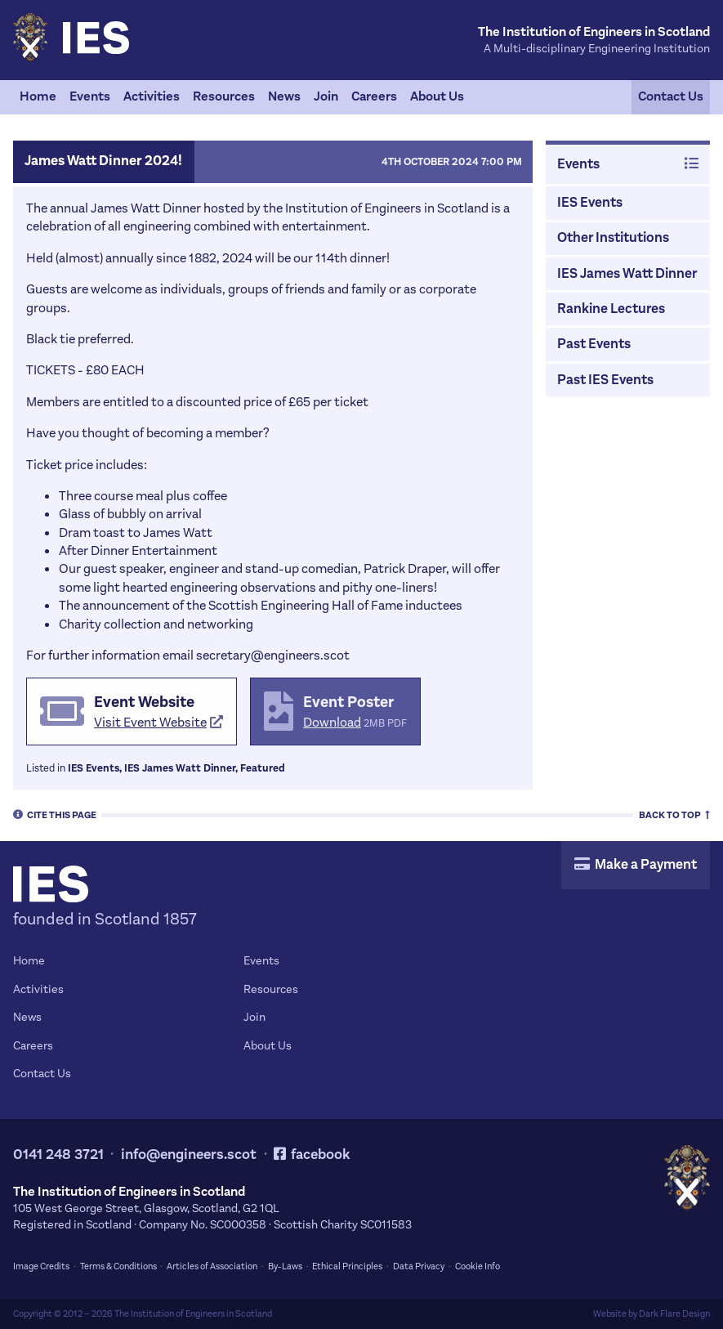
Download (332, 722)
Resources (224, 96)
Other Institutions (613, 238)
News (284, 96)
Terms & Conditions (118, 1266)
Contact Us (670, 96)
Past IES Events (605, 380)
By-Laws (285, 1266)
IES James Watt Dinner (627, 274)
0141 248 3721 (58, 1154)
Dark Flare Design (674, 1314)
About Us (437, 96)
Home (38, 96)
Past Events (594, 344)
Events (89, 96)
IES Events (590, 203)
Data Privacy (418, 1266)
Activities (151, 96)
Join (326, 96)
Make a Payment (635, 865)
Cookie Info (477, 1266)
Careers (374, 96)
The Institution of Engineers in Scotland (193, 1314)
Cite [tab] (54, 814)
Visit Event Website (158, 722)
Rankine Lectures (611, 309)
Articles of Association (212, 1266)
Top (674, 814)
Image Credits (41, 1266)
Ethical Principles (347, 1266)
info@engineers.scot (189, 1154)
